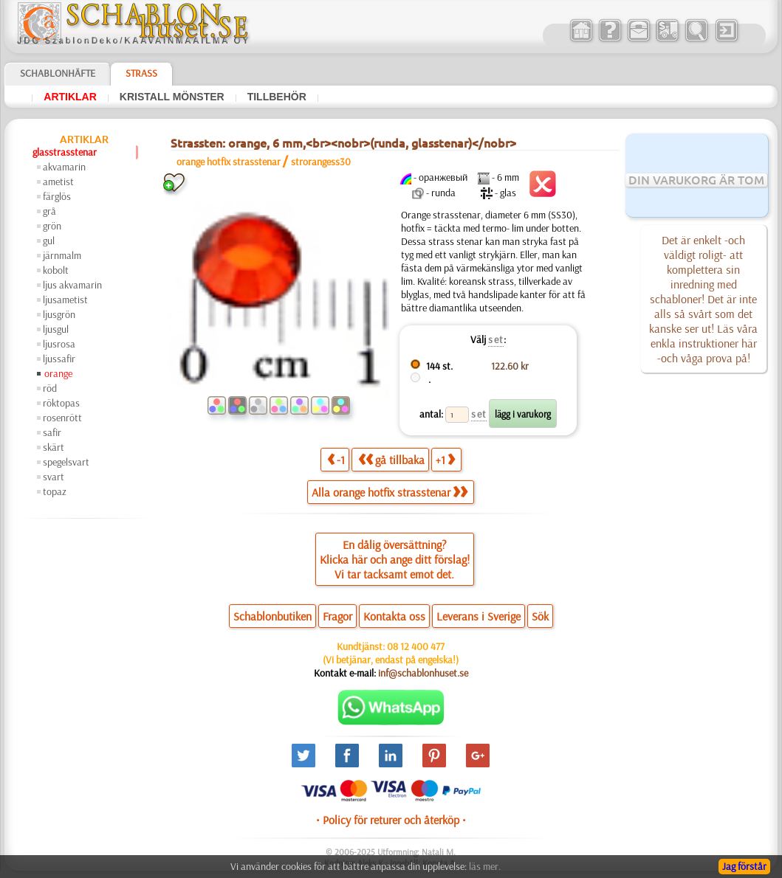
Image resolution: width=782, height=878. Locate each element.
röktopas (61, 402)
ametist (58, 181)
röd (50, 388)
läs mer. (485, 866)
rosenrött (62, 417)
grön (52, 225)
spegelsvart (66, 462)
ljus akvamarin (72, 284)
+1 (445, 459)
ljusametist (65, 299)
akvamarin (64, 166)
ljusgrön (59, 314)
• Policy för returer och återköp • (391, 819)
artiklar (70, 97)
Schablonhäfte (57, 73)
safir (52, 432)
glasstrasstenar (64, 152)
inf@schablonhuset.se (423, 673)
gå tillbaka (391, 459)
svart (53, 476)
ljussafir (59, 358)
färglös (57, 196)
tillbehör (276, 97)
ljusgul (56, 329)
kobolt (56, 270)
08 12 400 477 (416, 646)
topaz (54, 491)
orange (58, 373)
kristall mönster (172, 97)
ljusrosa (59, 343)
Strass (141, 73)
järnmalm (62, 255)
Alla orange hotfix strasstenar (389, 492)
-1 (336, 459)
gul (49, 240)
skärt (53, 447)
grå (49, 211)
